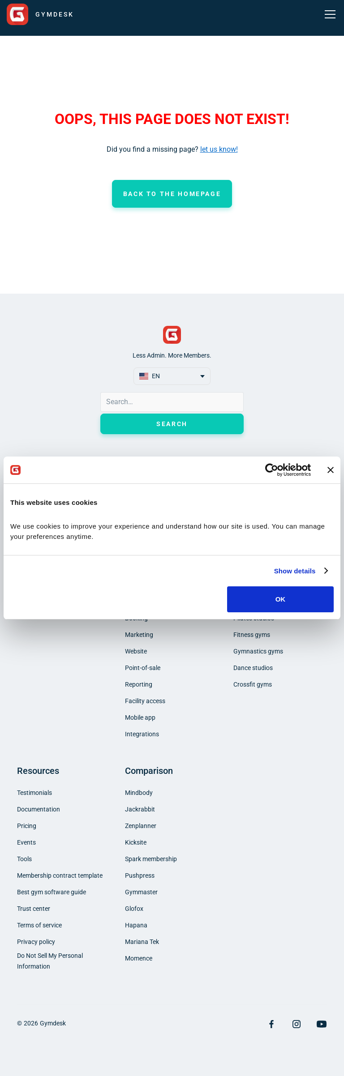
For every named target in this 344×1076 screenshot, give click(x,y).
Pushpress (140, 875)
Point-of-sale (142, 667)
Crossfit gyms (252, 684)
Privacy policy (36, 941)
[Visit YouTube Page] (321, 1024)
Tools (24, 859)
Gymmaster (141, 892)
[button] (328, 14)
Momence (138, 958)
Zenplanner (140, 825)
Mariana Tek (142, 941)
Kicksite (135, 842)
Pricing (26, 825)
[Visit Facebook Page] (271, 1024)
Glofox (134, 908)
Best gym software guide (51, 892)
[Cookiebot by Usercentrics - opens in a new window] (271, 470)
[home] (40, 14)
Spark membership (151, 859)
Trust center (33, 908)
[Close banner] (330, 470)
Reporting (138, 684)
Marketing (139, 634)
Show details (295, 571)
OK (280, 599)
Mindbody (139, 792)
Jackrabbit (140, 809)
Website (136, 651)
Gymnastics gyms (258, 651)
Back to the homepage (172, 193)
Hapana (136, 925)
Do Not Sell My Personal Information (50, 961)
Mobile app (140, 717)
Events (26, 842)
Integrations (142, 734)
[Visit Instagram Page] (296, 1024)
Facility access (145, 701)
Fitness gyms (251, 634)
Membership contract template (60, 875)
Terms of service (39, 925)
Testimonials (34, 792)
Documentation (38, 809)
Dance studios (253, 667)
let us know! (219, 149)
